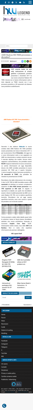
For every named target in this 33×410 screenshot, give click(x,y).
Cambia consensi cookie (8, 376)
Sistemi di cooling (7, 330)
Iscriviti (28, 297)
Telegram (4, 347)
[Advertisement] (16, 33)
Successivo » (28, 305)
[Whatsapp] (25, 61)
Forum (3, 317)
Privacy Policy (5, 392)
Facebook (4, 341)
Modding (4, 333)
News (3, 321)
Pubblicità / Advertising (8, 379)
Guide (3, 327)
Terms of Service (18, 392)
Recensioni (4, 324)
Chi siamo (4, 364)
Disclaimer (4, 370)
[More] (30, 61)
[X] (28, 61)
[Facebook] (22, 61)
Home (3, 314)
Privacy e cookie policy (8, 373)
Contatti (4, 367)
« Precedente (5, 305)
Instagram (4, 344)
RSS (2, 356)
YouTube (4, 353)
